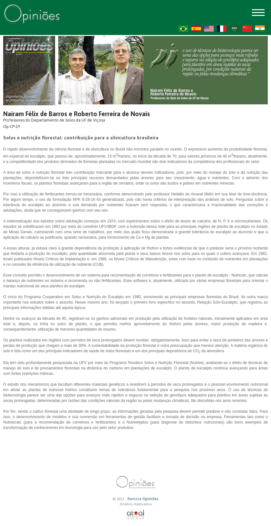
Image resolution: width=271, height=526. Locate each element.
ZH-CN (247, 28)
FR (221, 28)
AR (234, 28)
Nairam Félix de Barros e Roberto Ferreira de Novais (76, 113)
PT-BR (183, 28)
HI (260, 28)
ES (196, 28)
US (209, 28)
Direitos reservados (136, 504)
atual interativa (136, 515)
